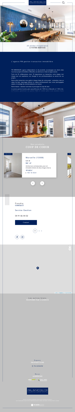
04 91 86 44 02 (21, 216)
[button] (42, 183)
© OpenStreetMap (68, 292)
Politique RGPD (51, 400)
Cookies (57, 400)
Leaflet (56, 292)
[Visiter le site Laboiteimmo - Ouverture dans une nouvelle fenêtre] (37, 407)
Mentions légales (34, 400)
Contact (72, 126)
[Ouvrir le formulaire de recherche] (63, 2)
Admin (40, 400)
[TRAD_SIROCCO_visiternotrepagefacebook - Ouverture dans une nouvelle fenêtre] (17, 237)
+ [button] (69, 247)
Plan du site (27, 400)
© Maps (61, 292)
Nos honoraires (19, 400)
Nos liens (45, 400)
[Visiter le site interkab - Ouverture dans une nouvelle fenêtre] (31, 379)
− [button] (69, 249)
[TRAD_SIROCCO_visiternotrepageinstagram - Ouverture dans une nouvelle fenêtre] (22, 237)
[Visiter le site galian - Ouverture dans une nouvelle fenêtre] (42, 380)
